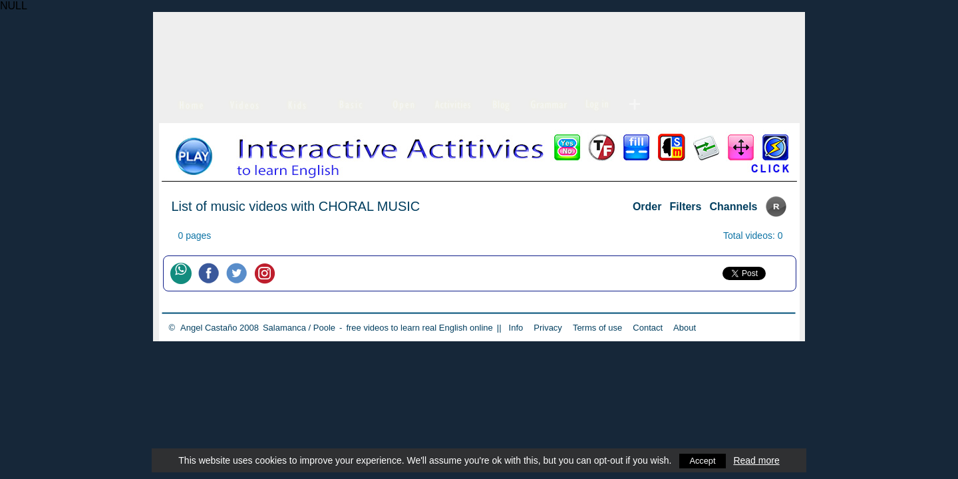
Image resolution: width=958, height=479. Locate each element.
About (684, 328)
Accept (703, 460)
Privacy (548, 328)
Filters (685, 206)
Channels (733, 206)
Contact (648, 328)
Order (647, 206)
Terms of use (597, 328)
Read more (757, 460)
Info (516, 328)
